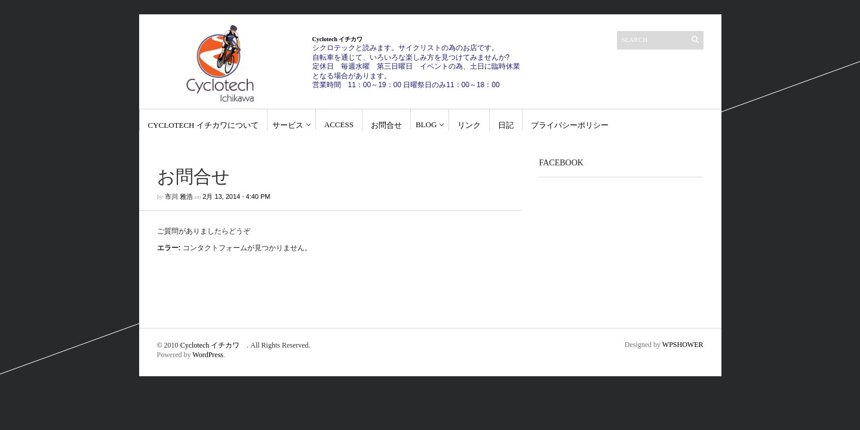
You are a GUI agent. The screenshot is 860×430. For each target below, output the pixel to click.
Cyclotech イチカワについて (203, 125)
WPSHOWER (683, 344)
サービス (287, 125)
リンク (469, 125)
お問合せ (386, 125)
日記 (506, 125)
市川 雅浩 (179, 196)
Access (339, 124)
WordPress (207, 355)
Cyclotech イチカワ (213, 345)
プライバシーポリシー (570, 125)
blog (426, 124)
